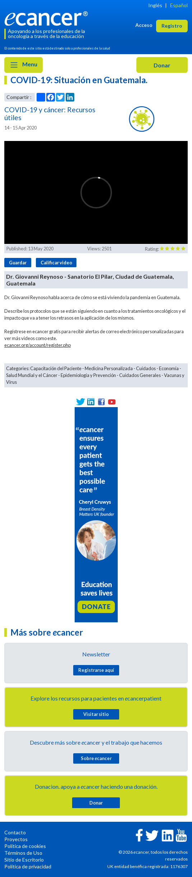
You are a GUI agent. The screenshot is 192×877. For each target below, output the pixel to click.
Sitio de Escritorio (24, 860)
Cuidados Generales (140, 375)
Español (179, 5)
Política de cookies (25, 846)
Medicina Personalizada (109, 368)
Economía (169, 368)
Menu (23, 65)
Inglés (155, 5)
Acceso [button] (144, 25)
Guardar (18, 262)
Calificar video (56, 262)
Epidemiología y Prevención (88, 375)
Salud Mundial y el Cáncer (31, 375)
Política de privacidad (27, 866)
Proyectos (16, 839)
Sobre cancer (96, 758)
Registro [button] (171, 26)
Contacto (15, 832)
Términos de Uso (23, 853)
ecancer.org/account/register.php (37, 345)
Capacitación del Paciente (55, 368)
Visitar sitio (96, 714)
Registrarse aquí (96, 670)
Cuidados (146, 368)
